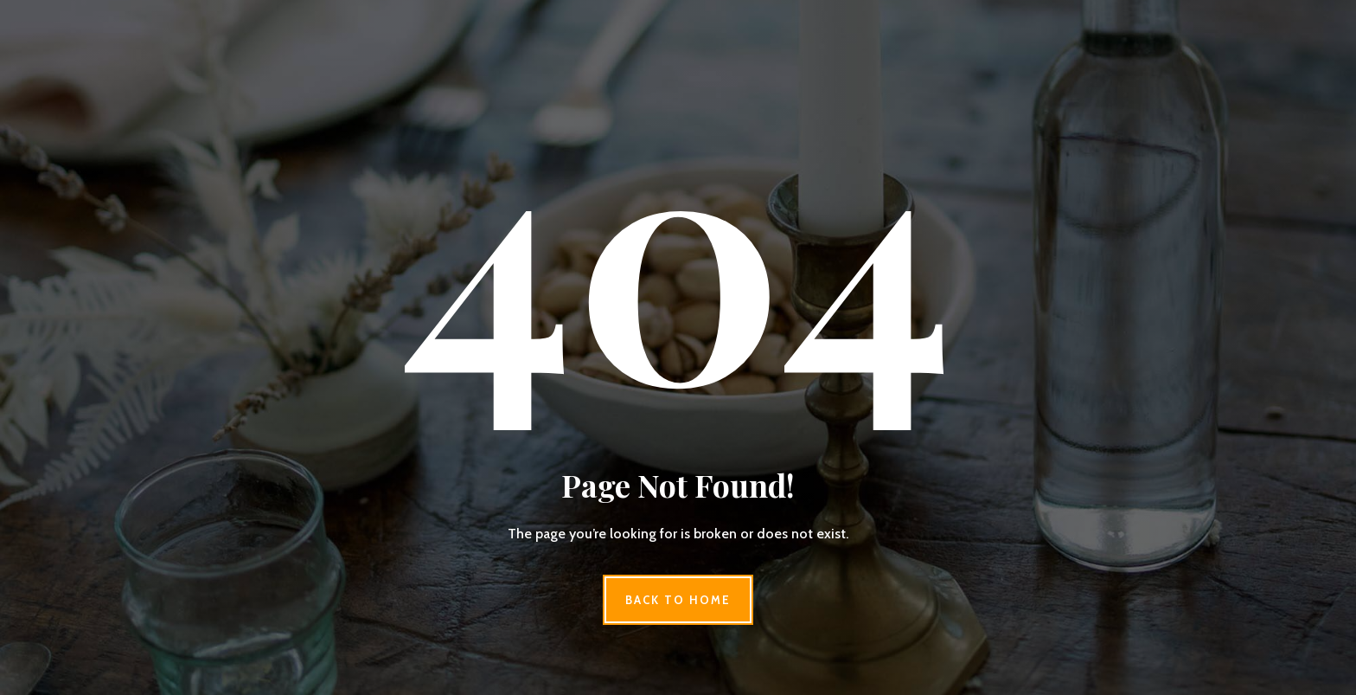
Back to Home (677, 600)
